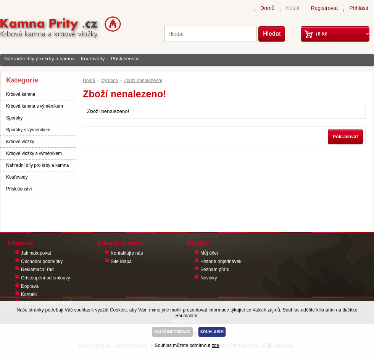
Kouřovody (93, 58)
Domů (267, 8)
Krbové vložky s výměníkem (34, 153)
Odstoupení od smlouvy (45, 278)
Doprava (30, 286)
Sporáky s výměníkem (28, 129)
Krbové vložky (20, 141)
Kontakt (29, 294)
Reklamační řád (37, 269)
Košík (292, 8)
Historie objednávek (221, 261)
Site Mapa (121, 261)
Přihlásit (358, 8)
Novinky (208, 278)
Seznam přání (214, 269)
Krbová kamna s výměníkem (34, 106)
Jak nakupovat (36, 253)
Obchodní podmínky (42, 261)
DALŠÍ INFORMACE (172, 332)
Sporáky (14, 118)
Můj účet (209, 253)
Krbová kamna (20, 94)
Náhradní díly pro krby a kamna (39, 58)
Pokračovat (345, 136)
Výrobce (109, 80)
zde (215, 345)
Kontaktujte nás (127, 253)
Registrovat (324, 8)
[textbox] (210, 34)
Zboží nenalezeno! (143, 80)
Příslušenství (125, 58)
